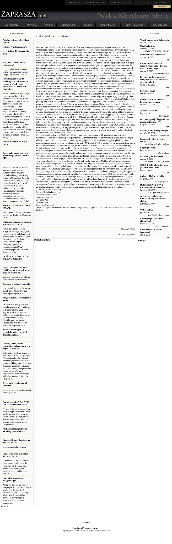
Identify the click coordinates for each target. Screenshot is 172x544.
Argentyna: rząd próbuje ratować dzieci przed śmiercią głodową (153, 198)
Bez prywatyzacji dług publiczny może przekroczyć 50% (154, 120)
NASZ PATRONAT (107, 25)
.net (73, 3)
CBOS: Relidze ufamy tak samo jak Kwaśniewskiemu (154, 166)
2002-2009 (88, 25)
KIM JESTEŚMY (11, 25)
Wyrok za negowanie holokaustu (154, 40)
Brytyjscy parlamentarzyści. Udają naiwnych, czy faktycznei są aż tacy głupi (154, 79)
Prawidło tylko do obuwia (151, 156)
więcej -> (4, 506)
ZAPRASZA (95, 3)
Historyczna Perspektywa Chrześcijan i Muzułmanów (152, 186)
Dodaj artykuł (162, 7)
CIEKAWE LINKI (68, 25)
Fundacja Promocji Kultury (85, 528)
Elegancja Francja (148, 148)
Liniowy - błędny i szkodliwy (152, 176)
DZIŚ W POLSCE (160, 25)
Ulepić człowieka (147, 46)
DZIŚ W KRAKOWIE (134, 25)
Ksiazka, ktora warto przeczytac (154, 130)
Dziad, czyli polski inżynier (152, 139)
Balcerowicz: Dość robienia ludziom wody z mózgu (152, 100)
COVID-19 (49, 25)
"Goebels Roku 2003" (149, 110)
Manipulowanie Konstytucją (152, 54)
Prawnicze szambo (148, 91)
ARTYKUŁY (32, 25)
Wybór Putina (146, 210)
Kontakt (86, 522)
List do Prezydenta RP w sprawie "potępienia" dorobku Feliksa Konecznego (153, 66)
